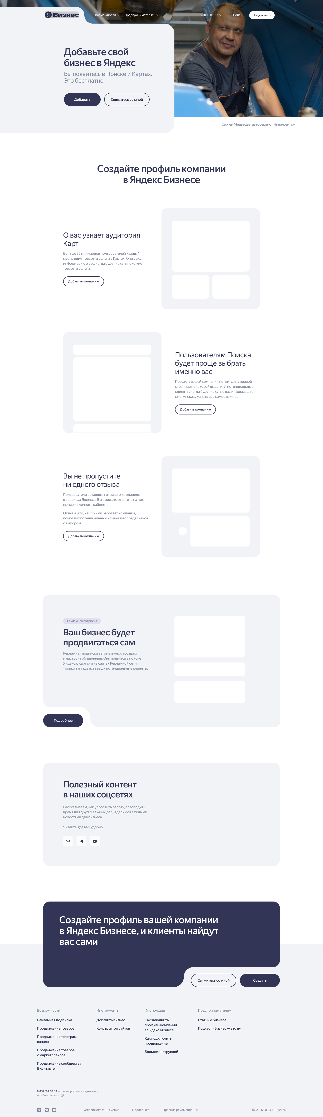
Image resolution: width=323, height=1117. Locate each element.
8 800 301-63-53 (47, 1091)
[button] (107, 15)
